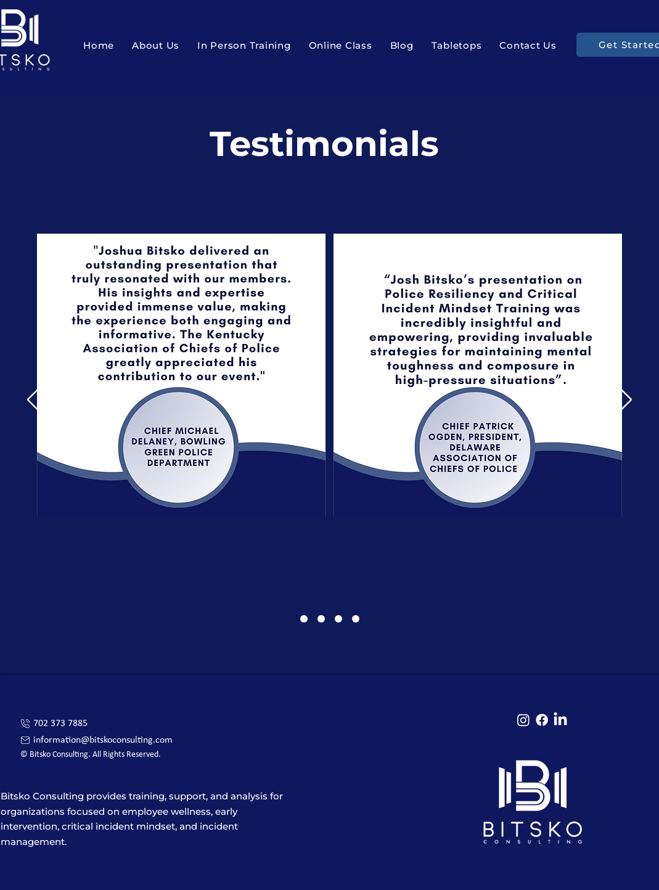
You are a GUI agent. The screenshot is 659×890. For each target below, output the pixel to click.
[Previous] (35, 400)
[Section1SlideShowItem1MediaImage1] (304, 619)
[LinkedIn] (560, 720)
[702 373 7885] (102, 723)
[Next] (623, 400)
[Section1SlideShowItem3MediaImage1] (338, 619)
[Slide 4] (355, 619)
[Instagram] (523, 720)
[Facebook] (542, 720)
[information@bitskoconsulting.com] (102, 740)
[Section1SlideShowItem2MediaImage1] (321, 619)
